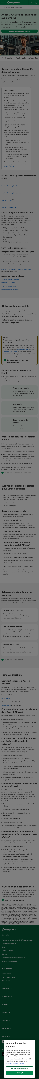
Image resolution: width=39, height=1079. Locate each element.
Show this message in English (15, 1063)
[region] (19, 1059)
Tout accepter (19, 1073)
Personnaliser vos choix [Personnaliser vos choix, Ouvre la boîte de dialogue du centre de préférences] (19, 1068)
